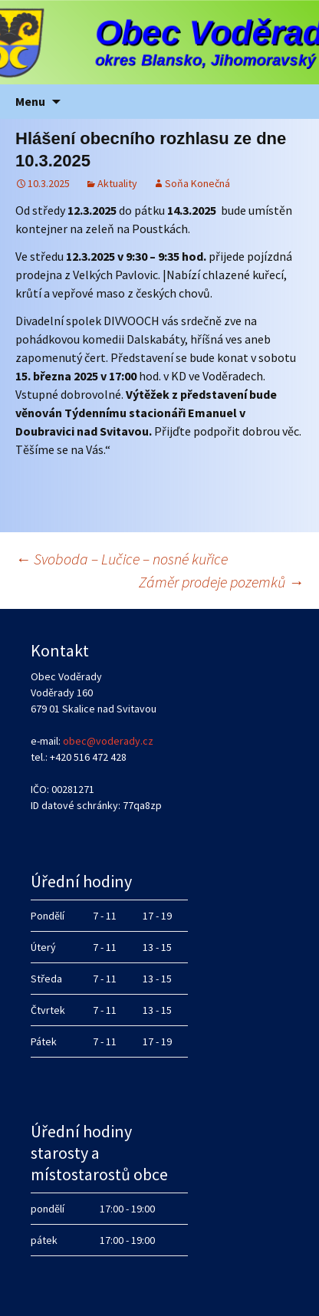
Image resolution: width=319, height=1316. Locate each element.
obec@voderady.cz (108, 741)
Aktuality (117, 183)
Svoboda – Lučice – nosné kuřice (121, 558)
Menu (30, 101)
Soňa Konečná (197, 183)
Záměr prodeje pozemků (221, 581)
